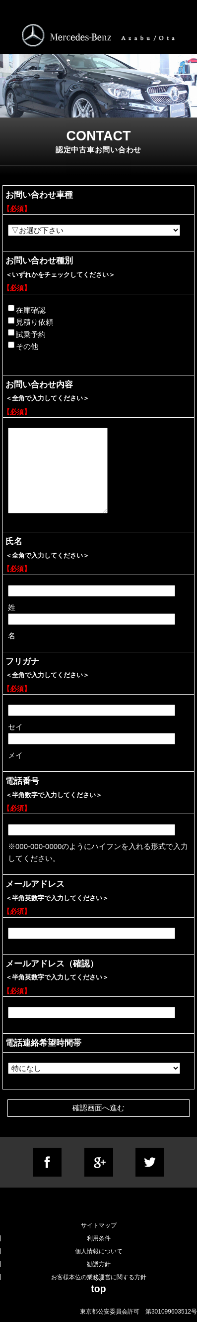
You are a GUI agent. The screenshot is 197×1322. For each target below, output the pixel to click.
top (98, 1288)
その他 (23, 346)
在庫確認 (27, 309)
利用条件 (99, 1238)
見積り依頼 (30, 321)
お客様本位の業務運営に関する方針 (98, 1277)
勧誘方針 (99, 1264)
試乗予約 (27, 333)
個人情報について (99, 1251)
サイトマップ (99, 1225)
